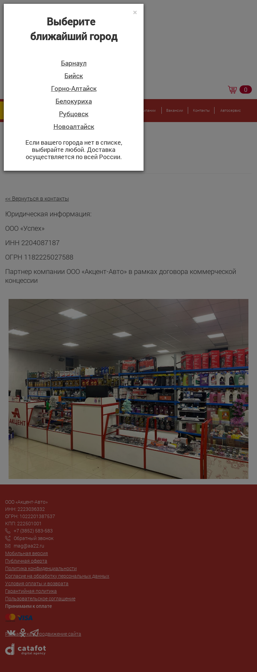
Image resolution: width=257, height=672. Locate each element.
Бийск (73, 76)
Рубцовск (73, 114)
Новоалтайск (73, 127)
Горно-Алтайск (74, 89)
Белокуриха (74, 101)
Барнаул (74, 63)
